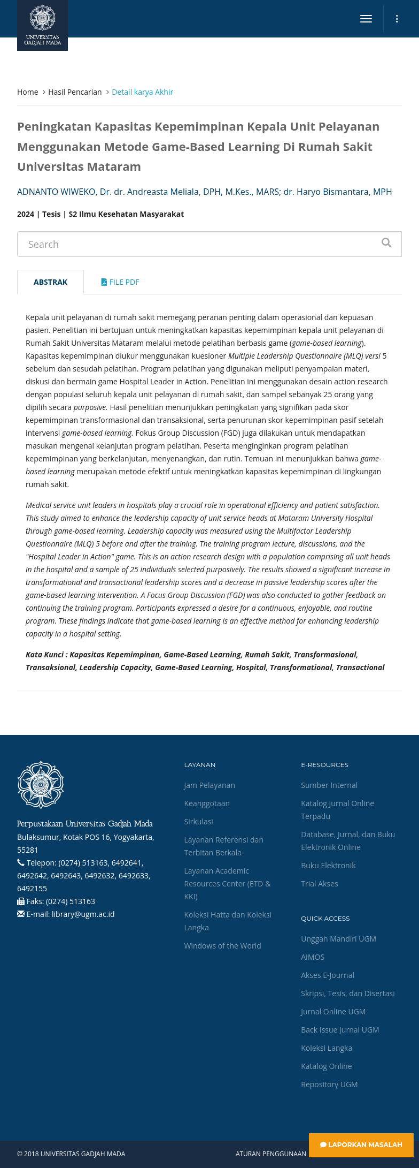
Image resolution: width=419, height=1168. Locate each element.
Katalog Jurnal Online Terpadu (337, 809)
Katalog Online (326, 1066)
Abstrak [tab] (50, 282)
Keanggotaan (207, 803)
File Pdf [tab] (120, 282)
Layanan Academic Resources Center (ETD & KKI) (227, 883)
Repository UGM (329, 1084)
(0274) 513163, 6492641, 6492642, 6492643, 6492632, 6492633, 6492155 (84, 875)
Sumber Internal (329, 785)
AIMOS (312, 957)
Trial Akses (319, 883)
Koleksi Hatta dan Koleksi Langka (228, 920)
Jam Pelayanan (209, 785)
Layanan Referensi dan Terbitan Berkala (223, 846)
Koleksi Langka (326, 1048)
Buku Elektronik (328, 865)
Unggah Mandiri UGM (338, 939)
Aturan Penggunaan (271, 1154)
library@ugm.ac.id (83, 914)
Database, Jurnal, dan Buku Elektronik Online (348, 840)
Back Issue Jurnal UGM (340, 1030)
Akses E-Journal (327, 975)
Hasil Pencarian (75, 92)
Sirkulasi (198, 821)
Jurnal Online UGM (333, 1011)
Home (27, 92)
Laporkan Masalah (361, 1145)
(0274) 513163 (70, 901)
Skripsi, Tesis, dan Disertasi (348, 993)
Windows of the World (222, 946)
